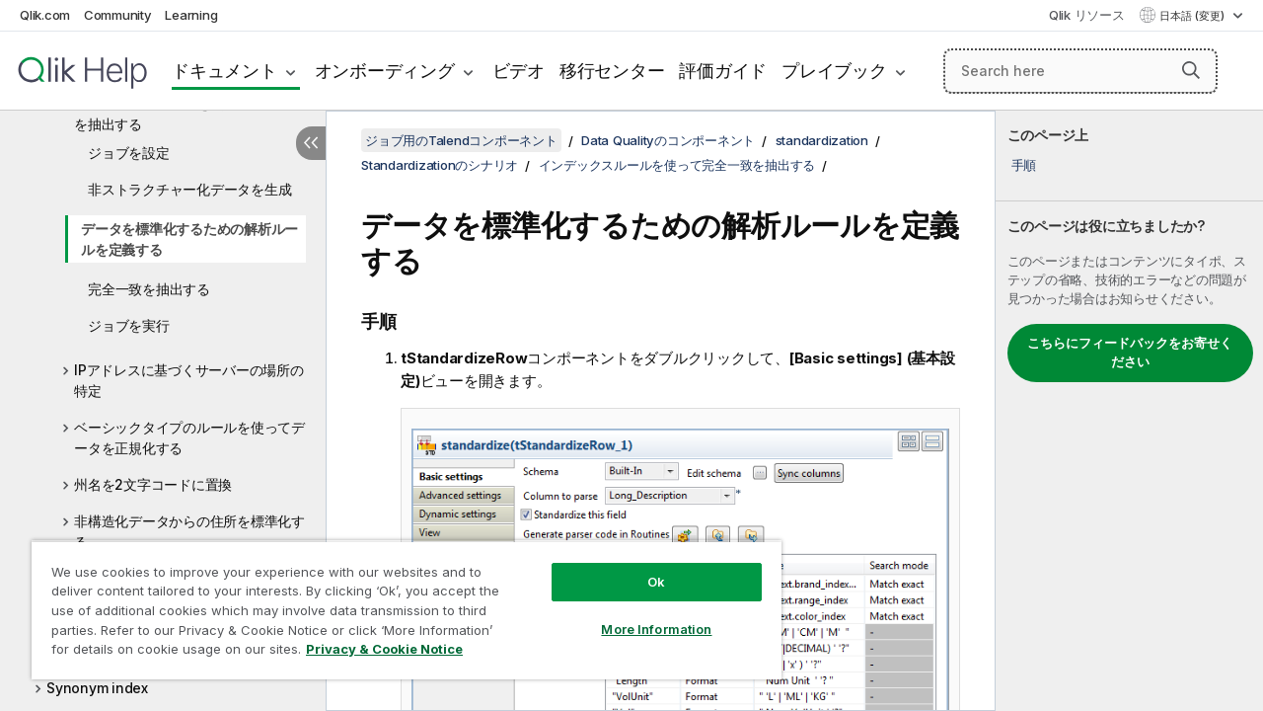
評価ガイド (723, 70)
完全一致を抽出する (149, 288)
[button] (1191, 70)
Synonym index (97, 687)
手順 (1024, 165)
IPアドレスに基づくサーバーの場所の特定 (189, 380)
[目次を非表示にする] (311, 143)
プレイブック (834, 70)
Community (118, 15)
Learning (191, 15)
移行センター (612, 70)
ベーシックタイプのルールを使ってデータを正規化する (189, 437)
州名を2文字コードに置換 (153, 484)
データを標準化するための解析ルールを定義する (189, 239)
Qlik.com (45, 15)
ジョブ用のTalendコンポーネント (461, 140)
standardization (822, 140)
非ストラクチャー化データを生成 (189, 189)
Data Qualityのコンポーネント (668, 140)
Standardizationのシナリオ (439, 165)
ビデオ (518, 70)
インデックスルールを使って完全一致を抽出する (189, 113)
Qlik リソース (1087, 15)
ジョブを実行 (129, 325)
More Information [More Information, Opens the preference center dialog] (641, 614)
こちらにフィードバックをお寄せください (1129, 352)
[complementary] (1129, 411)
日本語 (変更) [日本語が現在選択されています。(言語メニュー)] (1193, 16)
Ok (641, 567)
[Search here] (1080, 71)
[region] (398, 602)
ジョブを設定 (129, 152)
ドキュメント (224, 70)
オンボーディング (385, 70)
